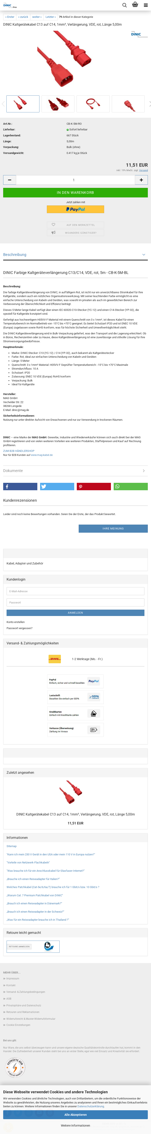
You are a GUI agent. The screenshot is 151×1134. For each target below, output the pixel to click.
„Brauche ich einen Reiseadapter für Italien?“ (33, 879)
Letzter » (51, 16)
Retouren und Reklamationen (22, 1012)
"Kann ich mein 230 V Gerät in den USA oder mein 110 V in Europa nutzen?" (51, 854)
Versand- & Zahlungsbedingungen (25, 991)
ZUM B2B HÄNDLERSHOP (18, 450)
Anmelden (75, 612)
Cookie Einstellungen (18, 1025)
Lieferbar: (9, 129)
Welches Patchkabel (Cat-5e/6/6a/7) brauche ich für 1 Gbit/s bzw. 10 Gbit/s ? (53, 887)
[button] (20, 486)
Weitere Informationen (75, 1125)
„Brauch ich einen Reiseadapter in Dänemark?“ (34, 903)
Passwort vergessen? (19, 628)
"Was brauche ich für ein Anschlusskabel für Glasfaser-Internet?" (46, 870)
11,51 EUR (75, 823)
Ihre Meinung (113, 528)
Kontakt (10, 985)
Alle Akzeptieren (75, 1114)
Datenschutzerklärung (90, 1106)
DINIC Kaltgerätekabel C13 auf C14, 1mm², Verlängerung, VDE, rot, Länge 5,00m (75, 814)
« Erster (9, 16)
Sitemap (12, 846)
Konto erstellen (16, 622)
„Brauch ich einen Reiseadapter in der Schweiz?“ (35, 911)
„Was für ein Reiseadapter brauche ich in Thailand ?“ (38, 919)
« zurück (23, 16)
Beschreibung (14, 254)
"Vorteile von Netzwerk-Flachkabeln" (28, 862)
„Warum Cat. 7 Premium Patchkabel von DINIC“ (35, 895)
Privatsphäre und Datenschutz (23, 1005)
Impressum (12, 978)
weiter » (37, 16)
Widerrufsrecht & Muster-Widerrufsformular (30, 1018)
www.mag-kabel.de (42, 455)
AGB (8, 998)
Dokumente (13, 470)
